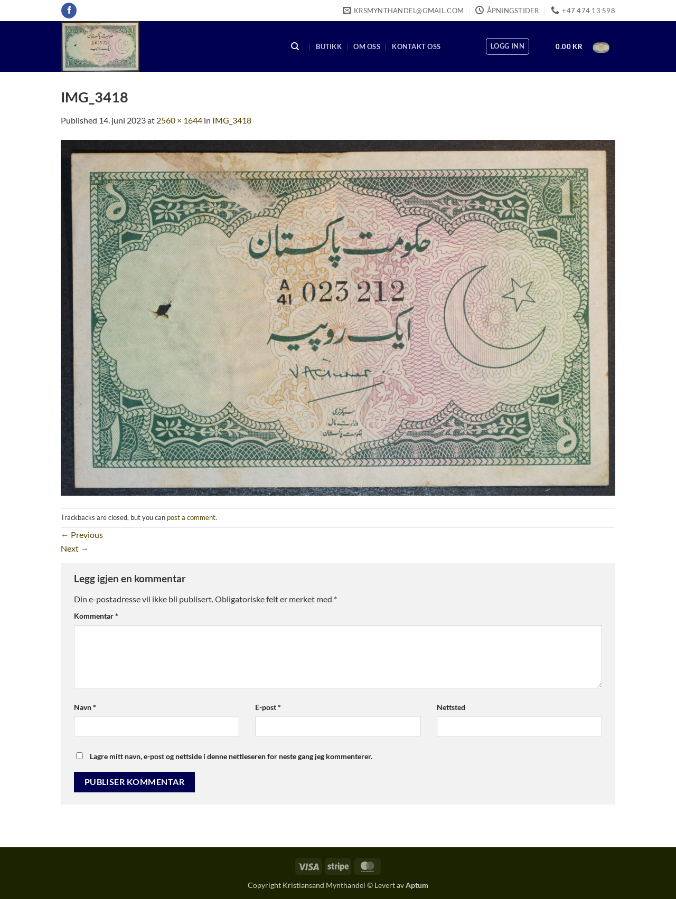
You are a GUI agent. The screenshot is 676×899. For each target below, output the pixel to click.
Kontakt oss (416, 46)
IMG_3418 (231, 120)
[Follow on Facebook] (69, 10)
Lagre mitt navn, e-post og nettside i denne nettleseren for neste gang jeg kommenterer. (231, 756)
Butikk (329, 46)
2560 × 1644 (179, 120)
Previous (82, 534)
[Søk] (295, 46)
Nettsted (451, 707)
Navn (85, 707)
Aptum (417, 885)
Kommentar (96, 615)
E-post (268, 707)
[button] (507, 46)
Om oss (366, 46)
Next (75, 548)
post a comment (191, 517)
